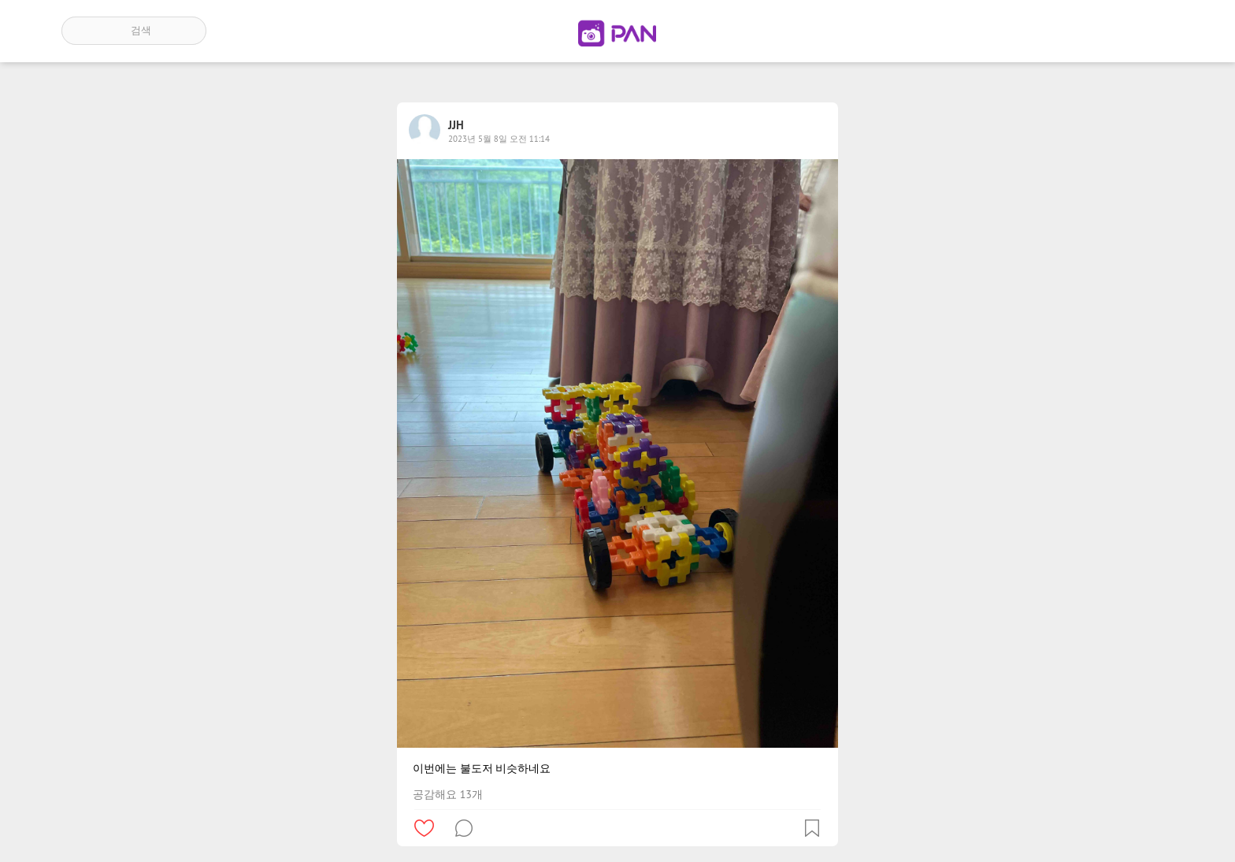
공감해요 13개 (448, 794)
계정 (1151, 30)
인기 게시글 (1106, 30)
